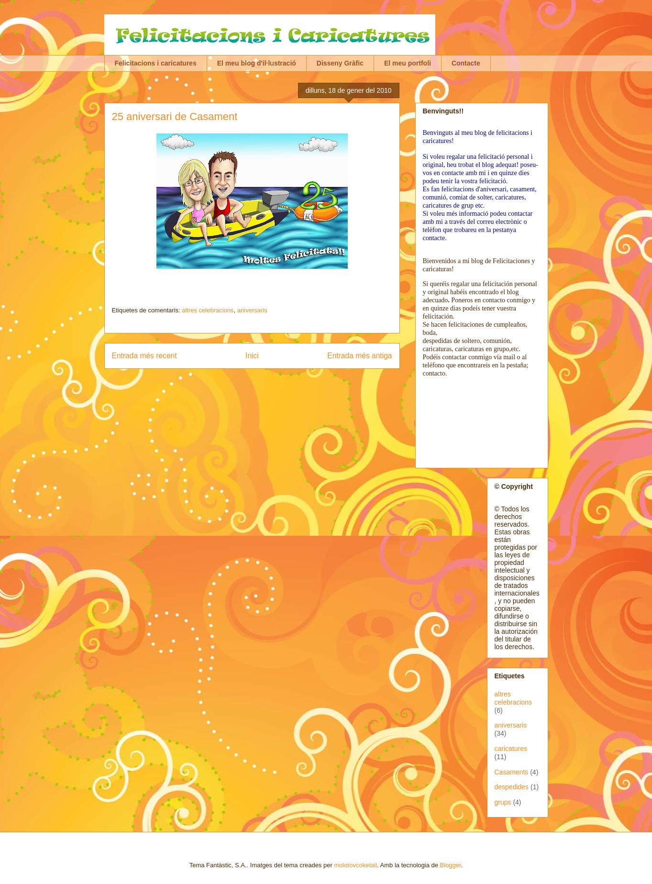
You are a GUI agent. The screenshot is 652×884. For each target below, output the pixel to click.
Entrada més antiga (359, 356)
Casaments (512, 772)
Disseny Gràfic (340, 63)
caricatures (511, 748)
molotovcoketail (355, 865)
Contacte (466, 63)
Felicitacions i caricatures (156, 63)
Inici (252, 356)
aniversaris (252, 310)
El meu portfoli (407, 63)
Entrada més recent (144, 356)
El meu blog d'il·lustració (256, 63)
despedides (512, 787)
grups (503, 802)
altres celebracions (207, 310)
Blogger (450, 865)
